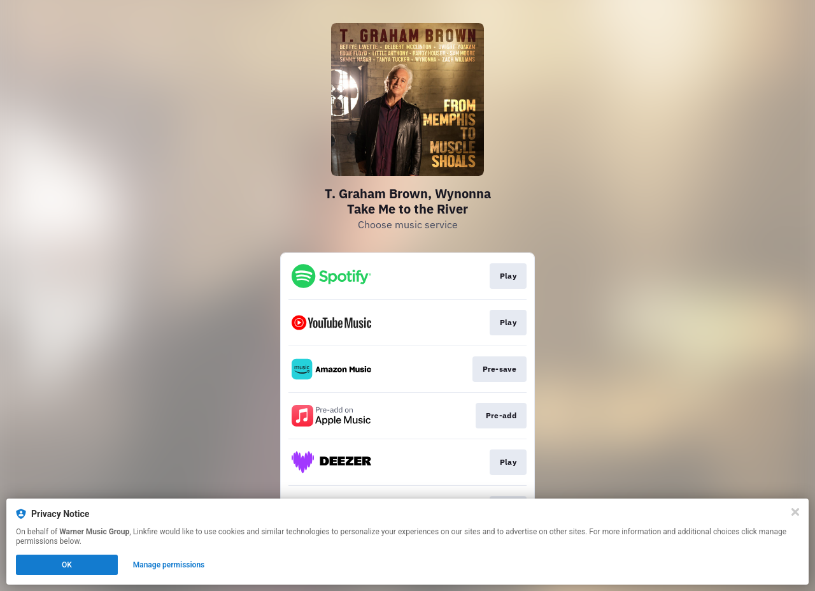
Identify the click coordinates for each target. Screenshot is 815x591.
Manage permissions (169, 564)
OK (67, 564)
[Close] (795, 512)
